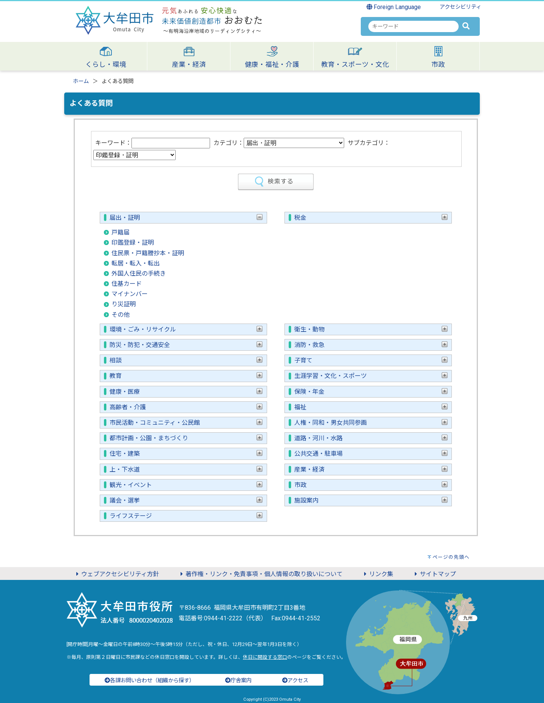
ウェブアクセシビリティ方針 (116, 574)
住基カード (126, 283)
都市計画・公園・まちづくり (186, 438)
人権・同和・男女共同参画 (370, 422)
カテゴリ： (228, 142)
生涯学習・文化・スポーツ (370, 375)
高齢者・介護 (186, 407)
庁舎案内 (238, 680)
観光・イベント (186, 485)
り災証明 (123, 304)
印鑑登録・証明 (132, 242)
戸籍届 (120, 232)
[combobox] (413, 26)
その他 (120, 314)
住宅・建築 (186, 453)
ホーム (81, 81)
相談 (186, 360)
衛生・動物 (370, 329)
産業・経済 (370, 469)
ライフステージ (186, 516)
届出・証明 (186, 217)
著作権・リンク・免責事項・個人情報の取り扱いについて (260, 574)
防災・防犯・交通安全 (186, 344)
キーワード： (113, 142)
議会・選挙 (186, 500)
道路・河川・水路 (370, 438)
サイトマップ (434, 574)
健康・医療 (186, 391)
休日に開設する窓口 (265, 657)
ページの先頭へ (451, 557)
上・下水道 (186, 469)
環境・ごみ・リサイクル (186, 329)
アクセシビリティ (460, 7)
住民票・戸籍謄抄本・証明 (147, 253)
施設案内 (370, 500)
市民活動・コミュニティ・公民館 (186, 422)
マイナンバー (129, 294)
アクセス (295, 680)
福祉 (370, 407)
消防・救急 (370, 344)
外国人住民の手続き (138, 273)
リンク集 (377, 574)
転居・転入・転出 (135, 263)
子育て (370, 360)
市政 (370, 485)
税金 (370, 217)
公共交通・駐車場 (370, 453)
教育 (186, 375)
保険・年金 (370, 391)
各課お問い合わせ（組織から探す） (150, 680)
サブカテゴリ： (369, 142)
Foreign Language (393, 7)
